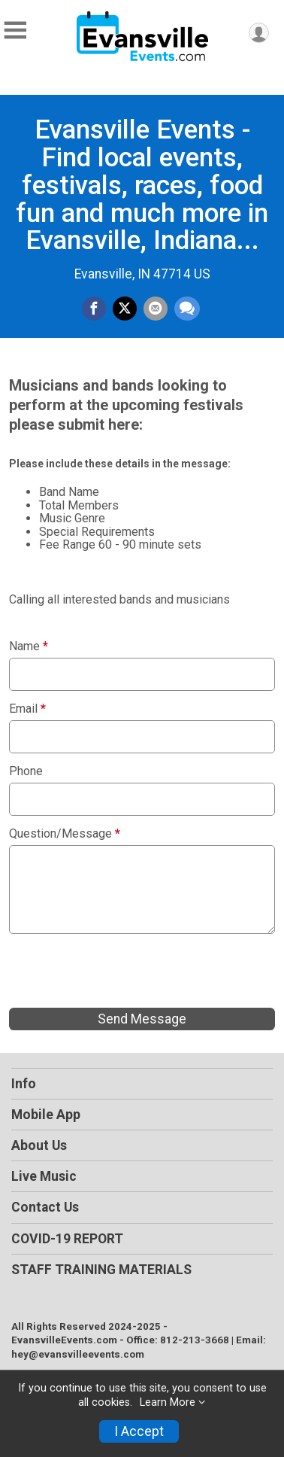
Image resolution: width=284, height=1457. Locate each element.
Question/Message (64, 834)
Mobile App (45, 1114)
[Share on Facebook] (94, 309)
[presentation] (123, 970)
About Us (39, 1145)
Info (23, 1083)
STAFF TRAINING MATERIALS (101, 1269)
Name (28, 646)
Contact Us (45, 1207)
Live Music (44, 1176)
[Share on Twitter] (125, 309)
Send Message (142, 1019)
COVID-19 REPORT (67, 1238)
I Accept (139, 1431)
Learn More (167, 1402)
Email (27, 709)
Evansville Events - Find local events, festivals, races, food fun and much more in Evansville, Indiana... (142, 185)
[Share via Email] (156, 309)
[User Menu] (259, 33)
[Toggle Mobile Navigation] (15, 30)
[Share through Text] (187, 309)
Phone (26, 771)
